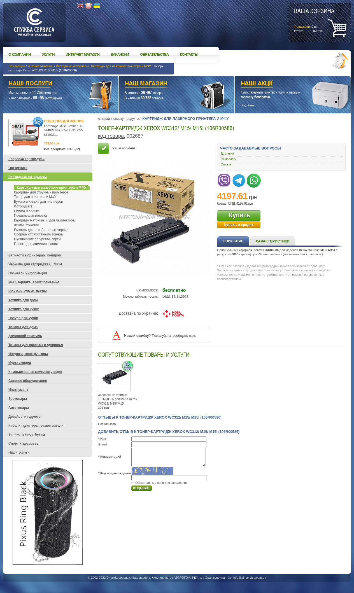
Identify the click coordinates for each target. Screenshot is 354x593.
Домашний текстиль (25, 336)
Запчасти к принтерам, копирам (34, 255)
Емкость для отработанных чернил (41, 230)
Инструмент (18, 390)
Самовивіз (228, 159)
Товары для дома (23, 327)
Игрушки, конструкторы (28, 354)
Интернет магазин (83, 54)
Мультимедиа (19, 363)
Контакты (189, 54)
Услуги (48, 54)
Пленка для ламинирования (36, 244)
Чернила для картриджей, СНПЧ (35, 264)
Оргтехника (17, 168)
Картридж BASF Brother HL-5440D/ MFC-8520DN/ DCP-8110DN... (63, 130)
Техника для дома (23, 300)
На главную (16, 66)
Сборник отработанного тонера (38, 234)
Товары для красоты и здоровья (35, 345)
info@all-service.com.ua (249, 577)
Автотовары (18, 408)
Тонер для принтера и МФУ (35, 197)
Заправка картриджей (26, 159)
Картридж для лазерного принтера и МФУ (121, 66)
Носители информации (27, 273)
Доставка (227, 153)
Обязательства (154, 54)
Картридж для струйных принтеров (41, 192)
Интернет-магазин (40, 66)
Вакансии (120, 54)
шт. (314, 19)
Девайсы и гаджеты (24, 417)
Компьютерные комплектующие (35, 372)
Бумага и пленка (26, 211)
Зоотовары (17, 399)
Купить (239, 215)
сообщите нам (184, 336)
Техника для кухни (23, 309)
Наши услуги (53, 84)
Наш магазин (167, 84)
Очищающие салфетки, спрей (37, 239)
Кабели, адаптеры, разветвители (36, 426)
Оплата (226, 164)
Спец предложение (64, 121)
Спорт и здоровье (23, 443)
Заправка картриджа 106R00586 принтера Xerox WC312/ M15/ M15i (117, 399)
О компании (19, 54)
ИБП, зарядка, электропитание (33, 282)
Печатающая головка (30, 216)
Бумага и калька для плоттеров (38, 202)
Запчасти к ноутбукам (26, 434)
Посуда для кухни (23, 318)
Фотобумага (23, 206)
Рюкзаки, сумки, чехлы (27, 291)
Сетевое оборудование (27, 381)
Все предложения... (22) (62, 149)
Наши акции (285, 84)
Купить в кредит (238, 225)
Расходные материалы (72, 66)
